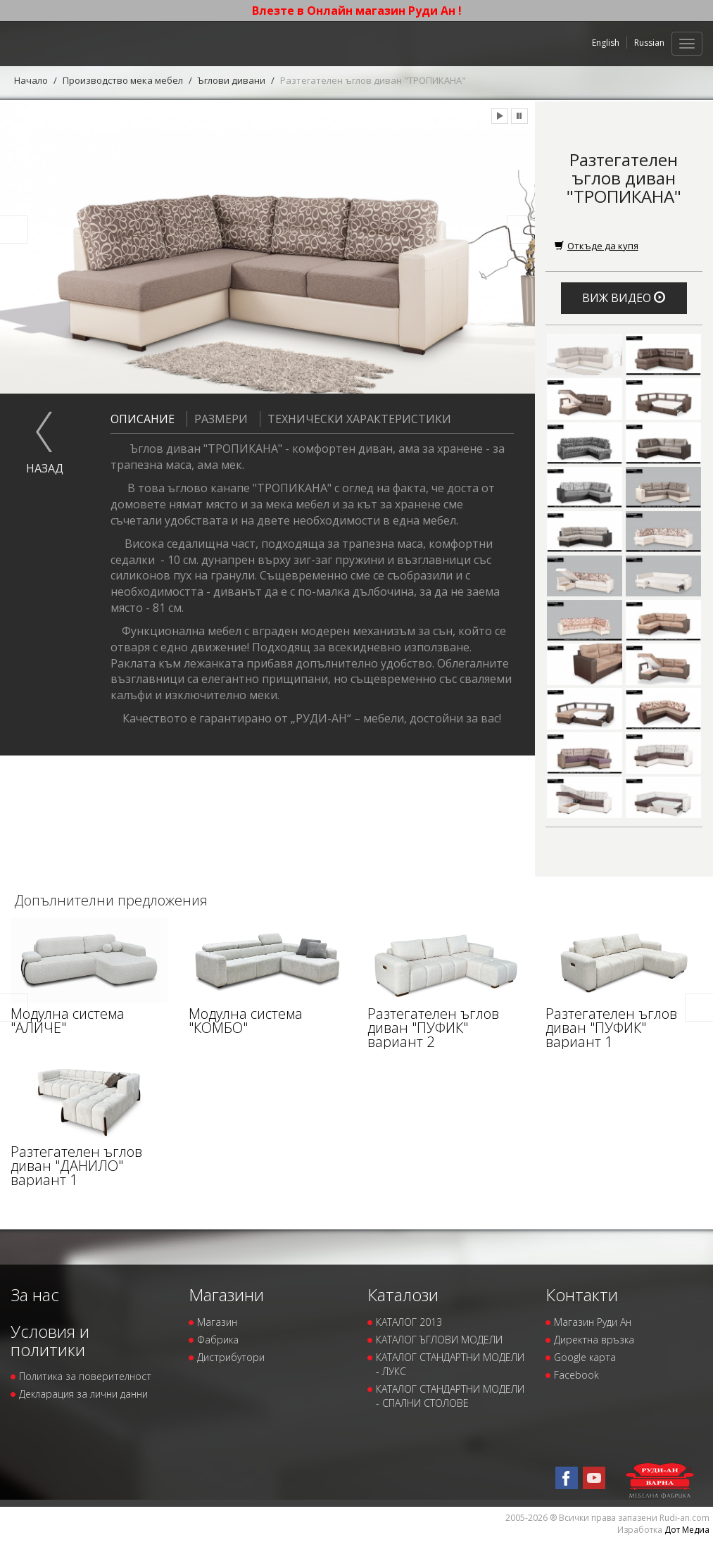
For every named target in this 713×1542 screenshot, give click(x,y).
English (605, 43)
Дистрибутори (231, 1357)
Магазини (226, 1294)
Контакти (581, 1294)
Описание (143, 419)
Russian (649, 43)
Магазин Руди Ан (592, 1322)
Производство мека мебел (123, 80)
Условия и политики (50, 1340)
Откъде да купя (596, 245)
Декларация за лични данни (83, 1393)
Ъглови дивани (231, 80)
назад (44, 468)
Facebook (576, 1374)
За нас (35, 1294)
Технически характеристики (355, 419)
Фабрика (218, 1339)
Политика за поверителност (85, 1376)
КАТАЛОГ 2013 (409, 1322)
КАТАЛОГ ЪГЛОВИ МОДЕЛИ (439, 1339)
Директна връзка (594, 1339)
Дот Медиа (686, 1530)
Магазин (217, 1322)
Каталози (402, 1294)
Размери (217, 419)
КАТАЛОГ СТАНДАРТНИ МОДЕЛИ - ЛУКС (450, 1364)
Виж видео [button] (623, 298)
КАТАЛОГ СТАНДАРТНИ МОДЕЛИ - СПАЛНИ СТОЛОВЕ (450, 1396)
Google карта (585, 1357)
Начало (31, 80)
